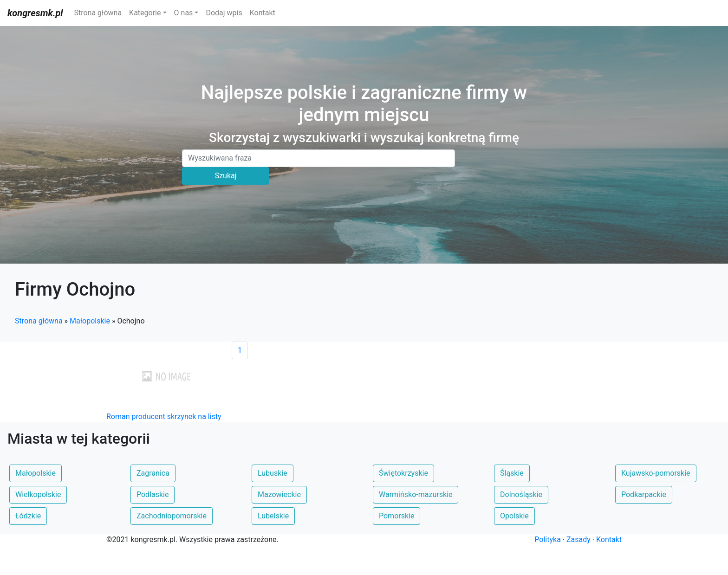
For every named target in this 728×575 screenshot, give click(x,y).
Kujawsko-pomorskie (655, 473)
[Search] (318, 158)
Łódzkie (28, 515)
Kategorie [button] (145, 12)
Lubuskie (272, 473)
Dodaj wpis (224, 12)
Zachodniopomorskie (171, 515)
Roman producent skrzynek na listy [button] (163, 416)
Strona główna (98, 12)
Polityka (547, 539)
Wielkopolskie (38, 494)
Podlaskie (152, 494)
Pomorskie (396, 515)
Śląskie (512, 473)
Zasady (578, 539)
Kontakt (262, 12)
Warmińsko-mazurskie (415, 494)
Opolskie (514, 515)
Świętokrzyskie (403, 473)
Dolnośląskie (521, 494)
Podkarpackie (643, 494)
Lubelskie (273, 515)
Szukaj (226, 175)
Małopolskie (90, 321)
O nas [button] (183, 12)
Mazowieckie (279, 494)
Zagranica (152, 473)
